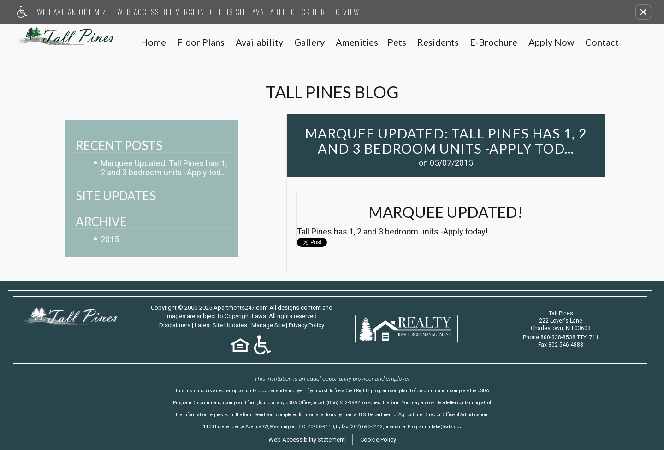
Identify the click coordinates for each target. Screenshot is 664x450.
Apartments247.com (240, 307)
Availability (259, 42)
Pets (396, 42)
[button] (643, 12)
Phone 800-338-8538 (561, 337)
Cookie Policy (378, 439)
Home (153, 42)
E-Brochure (493, 42)
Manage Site (268, 325)
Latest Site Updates (221, 325)
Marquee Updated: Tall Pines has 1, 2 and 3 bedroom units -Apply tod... (164, 168)
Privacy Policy (306, 325)
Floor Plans (201, 42)
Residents (438, 42)
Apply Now (551, 42)
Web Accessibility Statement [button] (306, 439)
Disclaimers (174, 325)
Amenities (357, 42)
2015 (110, 239)
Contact (602, 42)
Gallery (309, 42)
